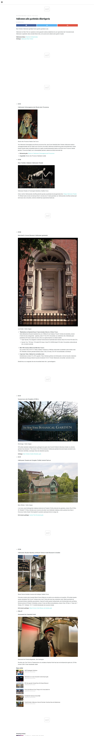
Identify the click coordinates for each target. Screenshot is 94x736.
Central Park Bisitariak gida (36, 421)
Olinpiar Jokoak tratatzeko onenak (33, 649)
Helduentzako (34, 37)
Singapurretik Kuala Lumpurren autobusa (34, 671)
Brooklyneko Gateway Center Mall (32, 571)
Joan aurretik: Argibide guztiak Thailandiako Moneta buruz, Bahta (40, 690)
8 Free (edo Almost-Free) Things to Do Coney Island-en (37, 564)
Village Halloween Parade (70, 163)
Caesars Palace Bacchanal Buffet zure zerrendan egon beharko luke (40, 677)
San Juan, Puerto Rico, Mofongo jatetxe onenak (36, 655)
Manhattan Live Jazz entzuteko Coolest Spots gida (36, 552)
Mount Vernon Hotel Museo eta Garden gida (40, 483)
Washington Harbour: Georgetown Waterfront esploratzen (38, 696)
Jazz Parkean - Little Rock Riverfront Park (34, 611)
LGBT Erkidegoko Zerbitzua (31, 545)
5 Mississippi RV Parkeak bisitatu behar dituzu (35, 664)
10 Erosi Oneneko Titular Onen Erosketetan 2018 (36, 617)
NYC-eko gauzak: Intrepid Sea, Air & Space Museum (36, 558)
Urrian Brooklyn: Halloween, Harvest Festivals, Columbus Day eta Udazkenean (42, 577)
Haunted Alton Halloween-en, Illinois (33, 636)
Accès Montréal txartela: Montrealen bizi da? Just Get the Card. (39, 630)
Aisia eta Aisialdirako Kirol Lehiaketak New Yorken (36, 643)
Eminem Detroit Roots (30, 683)
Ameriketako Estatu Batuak (21, 15)
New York (29, 15)
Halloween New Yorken (27, 39)
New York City (35, 15)
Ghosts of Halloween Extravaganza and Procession (41, 122)
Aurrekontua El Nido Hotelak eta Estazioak (34, 624)
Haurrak (28, 37)
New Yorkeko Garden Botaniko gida (32, 360)
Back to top (47, 729)
